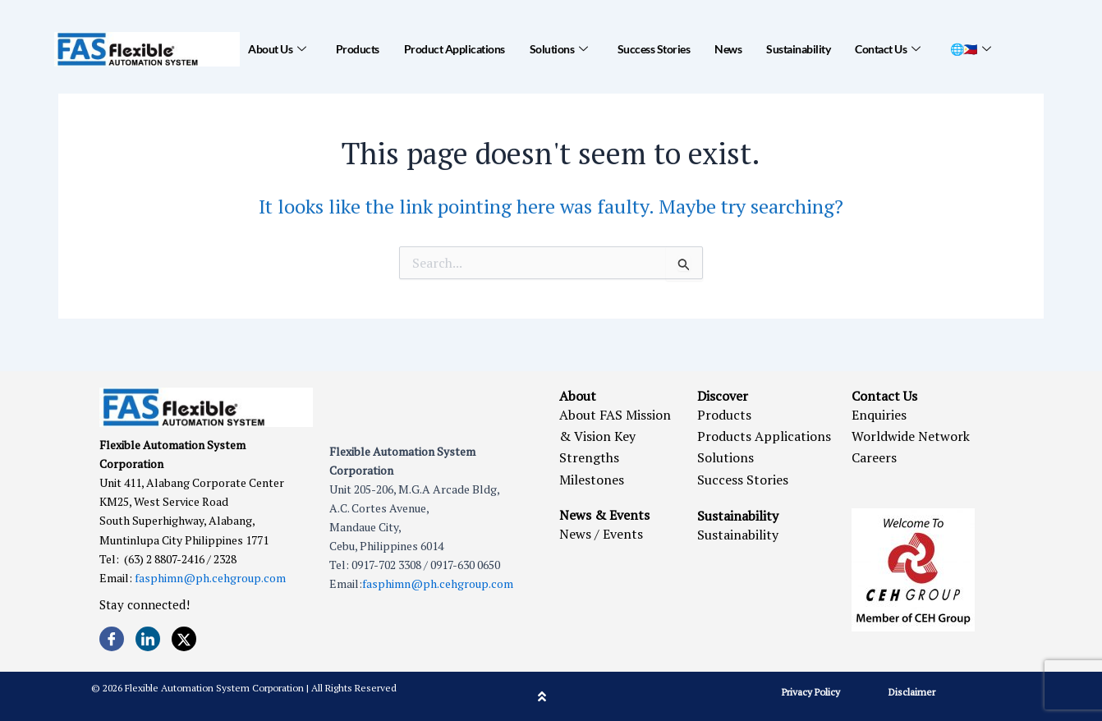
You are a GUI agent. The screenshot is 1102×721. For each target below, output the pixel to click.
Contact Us (888, 49)
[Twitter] (184, 639)
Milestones (591, 480)
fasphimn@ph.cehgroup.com (210, 578)
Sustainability (798, 49)
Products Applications (764, 436)
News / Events (601, 534)
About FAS (590, 415)
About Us (277, 49)
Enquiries (879, 415)
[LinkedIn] (147, 639)
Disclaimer (911, 692)
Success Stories (654, 49)
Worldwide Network (911, 436)
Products (357, 49)
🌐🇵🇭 (970, 49)
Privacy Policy (811, 692)
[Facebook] (111, 639)
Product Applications (454, 49)
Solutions (559, 49)
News (728, 49)
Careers (874, 457)
